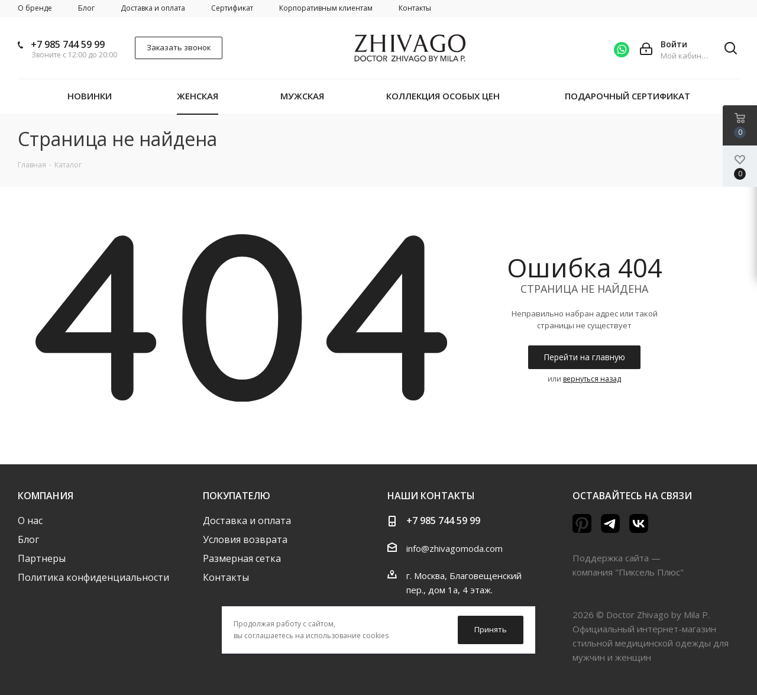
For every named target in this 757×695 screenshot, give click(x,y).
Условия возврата (245, 539)
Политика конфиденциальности (93, 577)
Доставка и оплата (247, 520)
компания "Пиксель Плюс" (628, 572)
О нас (30, 520)
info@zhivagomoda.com (454, 548)
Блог (28, 539)
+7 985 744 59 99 (68, 44)
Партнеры (42, 558)
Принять (490, 629)
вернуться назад (592, 379)
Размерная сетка (242, 558)
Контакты (226, 577)
